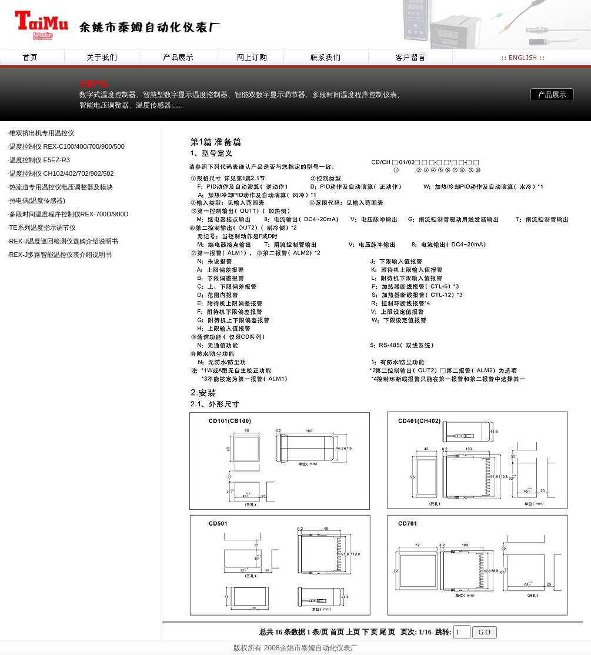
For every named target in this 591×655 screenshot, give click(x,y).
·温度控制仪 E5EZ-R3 (39, 159)
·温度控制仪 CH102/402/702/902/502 (61, 173)
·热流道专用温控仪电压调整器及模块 (60, 187)
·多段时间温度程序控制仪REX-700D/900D (68, 214)
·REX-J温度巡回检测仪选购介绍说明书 (63, 241)
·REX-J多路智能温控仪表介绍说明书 (60, 254)
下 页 (370, 632)
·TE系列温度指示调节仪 (42, 227)
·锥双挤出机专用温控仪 (41, 132)
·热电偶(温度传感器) (36, 200)
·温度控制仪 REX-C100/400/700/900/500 (66, 146)
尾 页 (388, 632)
